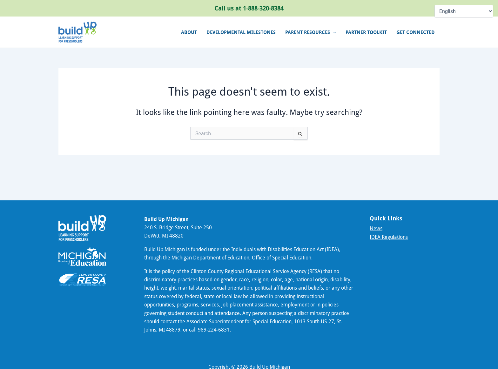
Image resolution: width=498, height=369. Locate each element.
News (376, 228)
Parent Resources (310, 32)
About (189, 32)
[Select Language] (463, 11)
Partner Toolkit (366, 32)
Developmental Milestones (241, 32)
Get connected (415, 32)
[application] (333, 32)
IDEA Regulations (389, 236)
